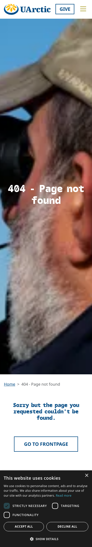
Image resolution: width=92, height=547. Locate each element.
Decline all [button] (67, 526)
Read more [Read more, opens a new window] (63, 495)
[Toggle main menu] (83, 9)
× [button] (86, 475)
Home (9, 384)
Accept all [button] (24, 526)
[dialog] (46, 508)
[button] (46, 538)
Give (65, 9)
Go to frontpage (46, 444)
